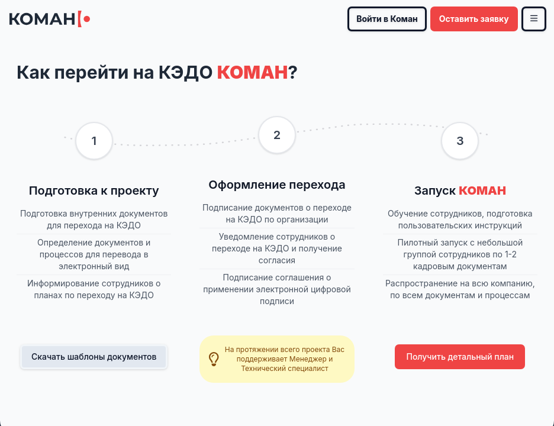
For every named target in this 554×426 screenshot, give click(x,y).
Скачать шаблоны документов (94, 356)
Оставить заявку (474, 19)
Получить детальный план (460, 356)
